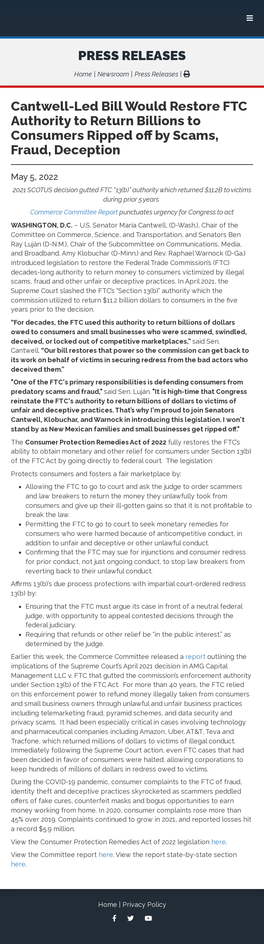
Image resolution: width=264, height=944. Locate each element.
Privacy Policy (144, 904)
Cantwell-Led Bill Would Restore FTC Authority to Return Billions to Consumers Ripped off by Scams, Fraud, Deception (129, 127)
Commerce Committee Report (74, 212)
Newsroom (113, 74)
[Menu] (249, 18)
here (218, 842)
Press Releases (132, 55)
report (195, 656)
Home (83, 74)
